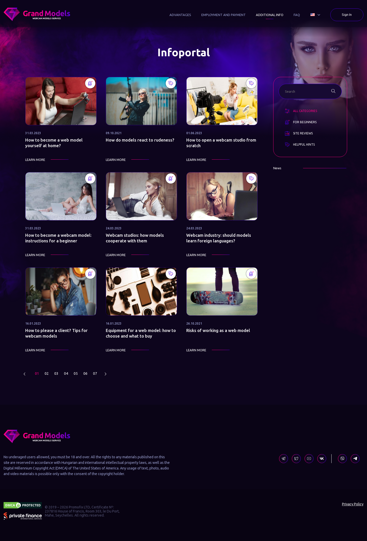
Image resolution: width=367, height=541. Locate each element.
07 (95, 373)
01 (37, 373)
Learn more (35, 159)
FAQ (297, 15)
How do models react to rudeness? (140, 139)
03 (56, 373)
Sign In (347, 14)
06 (85, 373)
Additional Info (269, 15)
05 (76, 373)
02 (47, 373)
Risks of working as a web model (218, 330)
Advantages (180, 15)
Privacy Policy (352, 504)
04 (66, 373)
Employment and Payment (223, 15)
